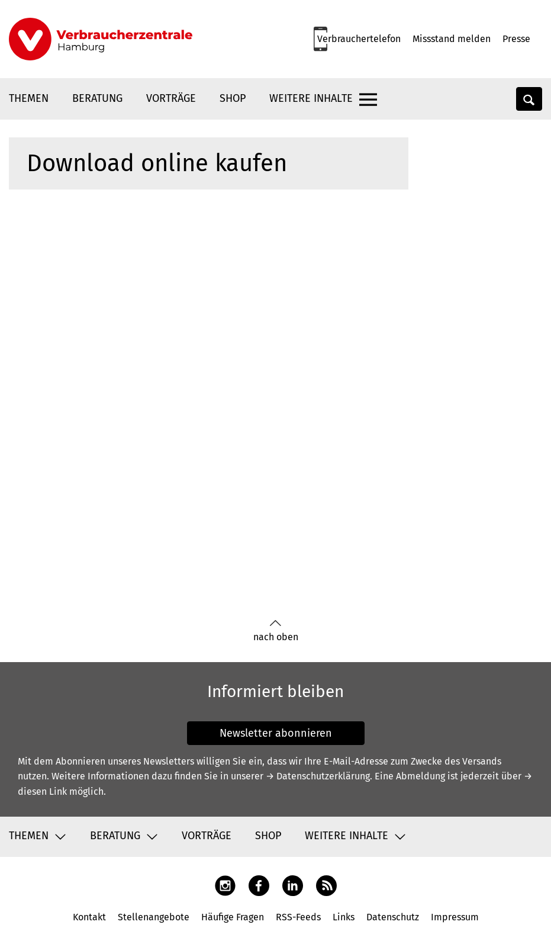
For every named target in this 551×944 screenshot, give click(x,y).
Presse (516, 38)
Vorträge (171, 98)
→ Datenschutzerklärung (318, 776)
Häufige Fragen (232, 917)
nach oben (275, 631)
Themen (29, 98)
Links (344, 917)
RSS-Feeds (298, 917)
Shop (233, 98)
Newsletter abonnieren (276, 733)
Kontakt (89, 917)
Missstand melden (452, 38)
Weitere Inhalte (311, 98)
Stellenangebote (153, 917)
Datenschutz (392, 917)
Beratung (97, 98)
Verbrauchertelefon (359, 38)
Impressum (455, 917)
